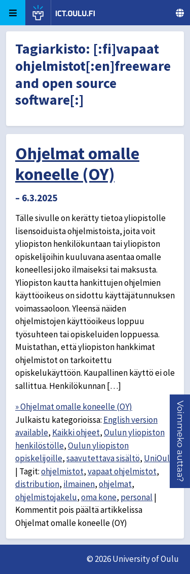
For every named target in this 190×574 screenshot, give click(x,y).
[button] (180, 441)
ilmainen (79, 484)
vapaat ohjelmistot (122, 471)
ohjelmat (115, 484)
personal (137, 497)
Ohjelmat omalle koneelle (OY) (77, 164)
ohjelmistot (62, 471)
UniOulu (159, 458)
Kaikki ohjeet (76, 432)
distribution (37, 484)
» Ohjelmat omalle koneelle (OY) (73, 406)
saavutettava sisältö (103, 458)
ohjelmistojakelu (46, 497)
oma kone (99, 497)
